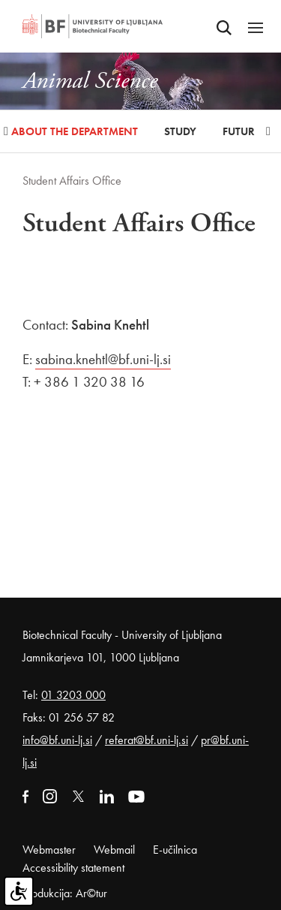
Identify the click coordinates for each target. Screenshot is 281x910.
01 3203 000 (73, 695)
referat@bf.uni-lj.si (146, 740)
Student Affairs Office (71, 180)
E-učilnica (175, 849)
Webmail (114, 849)
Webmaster (49, 849)
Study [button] (180, 131)
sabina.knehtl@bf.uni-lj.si (103, 359)
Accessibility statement (73, 867)
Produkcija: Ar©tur (64, 893)
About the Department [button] (74, 131)
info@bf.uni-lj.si (57, 740)
